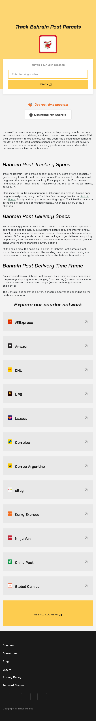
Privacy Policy (12, 677)
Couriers (8, 645)
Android (84, 196)
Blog (6, 661)
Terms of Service (14, 685)
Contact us (10, 653)
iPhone (12, 199)
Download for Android (50, 114)
